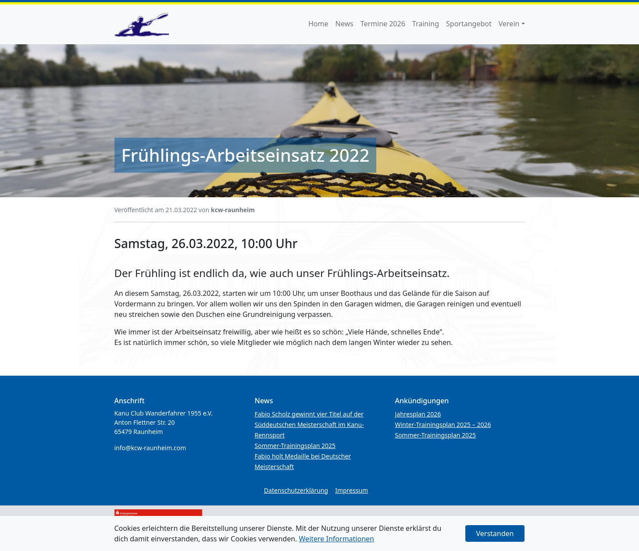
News (344, 23)
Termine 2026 (383, 23)
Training (425, 23)
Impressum (351, 490)
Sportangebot (469, 23)
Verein (509, 23)
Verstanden (495, 533)
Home (318, 23)
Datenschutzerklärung (296, 490)
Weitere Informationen (336, 539)
